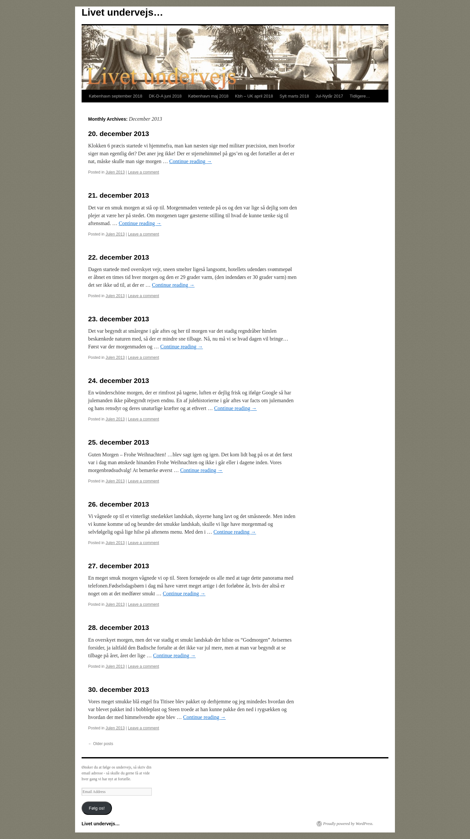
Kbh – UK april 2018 (254, 96)
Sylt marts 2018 (294, 96)
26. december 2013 (118, 504)
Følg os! (97, 808)
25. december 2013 (118, 442)
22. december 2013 (118, 257)
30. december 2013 (118, 689)
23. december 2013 (118, 319)
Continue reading (190, 161)
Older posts (100, 743)
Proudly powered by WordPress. (348, 823)
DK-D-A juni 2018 (165, 96)
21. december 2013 (118, 195)
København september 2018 (115, 96)
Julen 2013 (115, 172)
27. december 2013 (118, 566)
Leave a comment (143, 172)
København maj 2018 (208, 96)
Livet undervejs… (122, 12)
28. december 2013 (118, 627)
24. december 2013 (118, 380)
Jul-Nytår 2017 (329, 96)
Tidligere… (360, 96)
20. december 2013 (118, 133)
